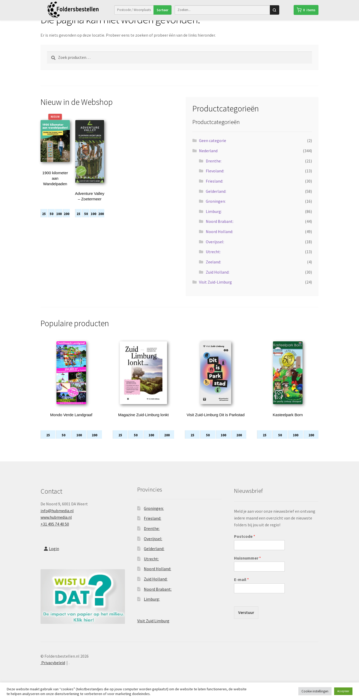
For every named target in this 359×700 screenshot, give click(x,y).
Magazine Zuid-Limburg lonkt (143, 422)
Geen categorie (212, 147)
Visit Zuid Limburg (153, 628)
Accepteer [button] (343, 691)
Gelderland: (216, 198)
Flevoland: (215, 178)
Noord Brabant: (219, 228)
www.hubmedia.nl (56, 524)
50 (51, 221)
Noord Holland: (219, 238)
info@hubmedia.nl (57, 518)
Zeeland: (213, 269)
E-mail (241, 586)
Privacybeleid (53, 670)
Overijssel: (215, 249)
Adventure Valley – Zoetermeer (89, 203)
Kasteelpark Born (288, 422)
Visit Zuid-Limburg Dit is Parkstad (215, 422)
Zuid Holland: (217, 279)
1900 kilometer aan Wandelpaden (55, 185)
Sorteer (162, 10)
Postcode (244, 543)
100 (59, 221)
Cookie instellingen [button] (314, 691)
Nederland (208, 158)
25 (44, 221)
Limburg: (214, 218)
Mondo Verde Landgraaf (71, 422)
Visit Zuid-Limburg (215, 289)
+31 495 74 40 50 (55, 531)
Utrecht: (213, 259)
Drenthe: (213, 168)
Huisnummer (247, 565)
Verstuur (246, 619)
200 (66, 221)
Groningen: (216, 208)
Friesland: (214, 188)
